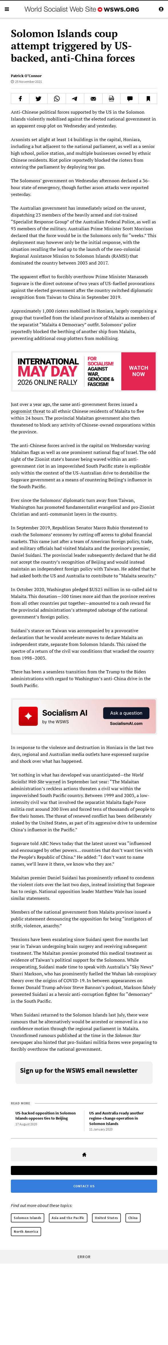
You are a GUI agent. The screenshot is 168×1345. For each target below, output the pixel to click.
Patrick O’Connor (26, 75)
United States (106, 1218)
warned (53, 781)
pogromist (22, 411)
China (133, 1218)
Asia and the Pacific (68, 1218)
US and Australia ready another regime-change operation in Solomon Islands (116, 1118)
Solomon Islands (27, 1218)
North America (26, 1231)
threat (39, 411)
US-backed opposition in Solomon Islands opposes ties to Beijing (45, 1115)
